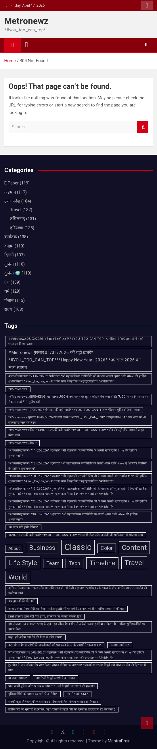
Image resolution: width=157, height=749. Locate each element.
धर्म (6, 291)
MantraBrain (119, 741)
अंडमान (10, 192)
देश (6, 282)
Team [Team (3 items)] (53, 563)
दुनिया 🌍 (12, 273)
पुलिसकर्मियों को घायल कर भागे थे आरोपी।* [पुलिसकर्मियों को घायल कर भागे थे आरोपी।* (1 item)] (33, 694)
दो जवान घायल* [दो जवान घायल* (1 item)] (17, 678)
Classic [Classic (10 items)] (77, 547)
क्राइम (9, 246)
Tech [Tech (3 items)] (74, 563)
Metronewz (26, 21)
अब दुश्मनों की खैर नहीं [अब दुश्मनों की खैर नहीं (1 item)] (21, 601)
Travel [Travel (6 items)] (134, 563)
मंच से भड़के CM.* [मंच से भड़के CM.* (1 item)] (77, 694)
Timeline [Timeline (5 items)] (102, 563)
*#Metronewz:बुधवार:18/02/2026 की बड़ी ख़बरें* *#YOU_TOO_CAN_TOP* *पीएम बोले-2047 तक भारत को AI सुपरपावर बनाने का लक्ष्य (77, 420)
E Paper (11, 183)
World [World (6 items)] (17, 577)
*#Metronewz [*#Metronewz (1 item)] (17, 389)
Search (142, 127)
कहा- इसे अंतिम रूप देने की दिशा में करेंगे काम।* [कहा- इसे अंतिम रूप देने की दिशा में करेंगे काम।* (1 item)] (35, 637)
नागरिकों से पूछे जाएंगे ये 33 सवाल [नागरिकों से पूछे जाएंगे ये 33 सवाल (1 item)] (55, 678)
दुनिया (9, 264)
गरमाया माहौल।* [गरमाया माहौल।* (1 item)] (119, 645)
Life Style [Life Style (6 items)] (22, 563)
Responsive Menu (147, 5)
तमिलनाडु (17, 218)
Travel (15, 209)
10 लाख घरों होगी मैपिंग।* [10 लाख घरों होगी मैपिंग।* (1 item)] (23, 527)
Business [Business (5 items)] (42, 548)
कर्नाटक (10, 236)
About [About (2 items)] (14, 548)
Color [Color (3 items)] (107, 548)
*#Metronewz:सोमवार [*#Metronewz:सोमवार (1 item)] (22, 443)
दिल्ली (9, 255)
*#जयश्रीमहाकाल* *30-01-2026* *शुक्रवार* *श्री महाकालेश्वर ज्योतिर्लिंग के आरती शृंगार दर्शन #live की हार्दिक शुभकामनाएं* (72, 516)
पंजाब (9, 300)
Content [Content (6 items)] (134, 547)
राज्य (8, 309)
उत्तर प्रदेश (12, 201)
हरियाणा (16, 227)
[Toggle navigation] (26, 45)
